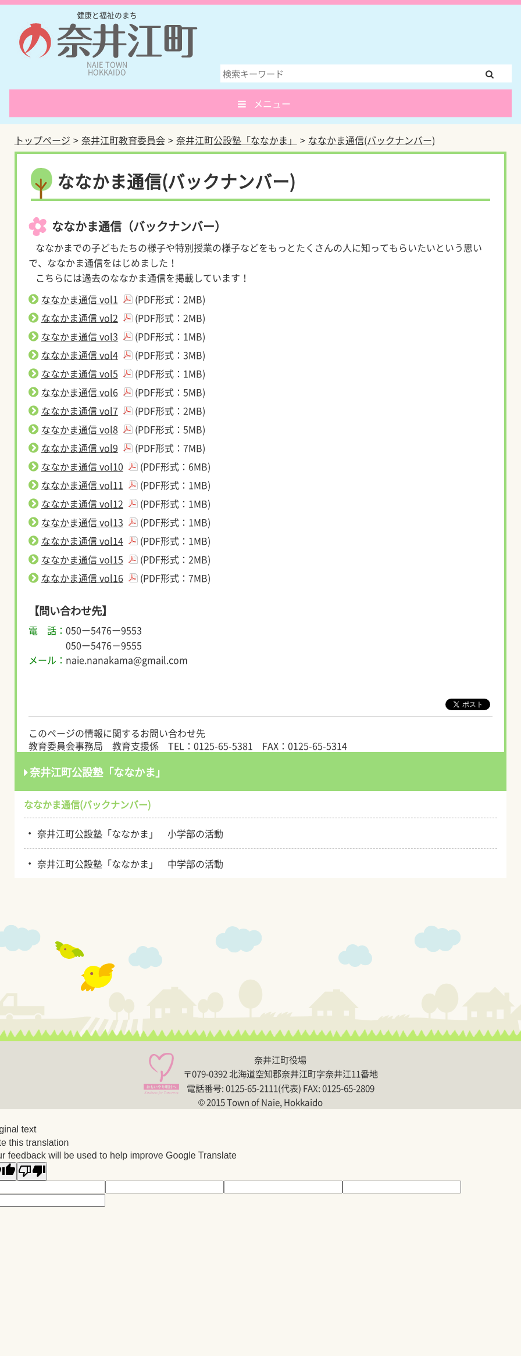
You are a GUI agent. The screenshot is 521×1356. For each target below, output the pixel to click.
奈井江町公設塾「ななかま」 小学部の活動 (128, 833)
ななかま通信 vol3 (79, 336)
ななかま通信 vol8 (79, 429)
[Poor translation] (32, 1171)
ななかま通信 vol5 (79, 373)
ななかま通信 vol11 (82, 485)
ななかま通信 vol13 (82, 522)
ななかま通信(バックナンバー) (371, 140)
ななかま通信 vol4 (79, 355)
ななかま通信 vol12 (82, 503)
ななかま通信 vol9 (79, 448)
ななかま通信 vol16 (82, 578)
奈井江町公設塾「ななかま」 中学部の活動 (128, 863)
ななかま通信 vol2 (79, 318)
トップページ (42, 140)
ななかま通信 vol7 (79, 411)
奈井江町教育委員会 (123, 140)
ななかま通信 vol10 (82, 466)
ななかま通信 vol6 (79, 392)
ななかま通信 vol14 (82, 541)
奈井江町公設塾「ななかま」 (236, 140)
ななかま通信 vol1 (79, 299)
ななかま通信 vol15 (82, 559)
